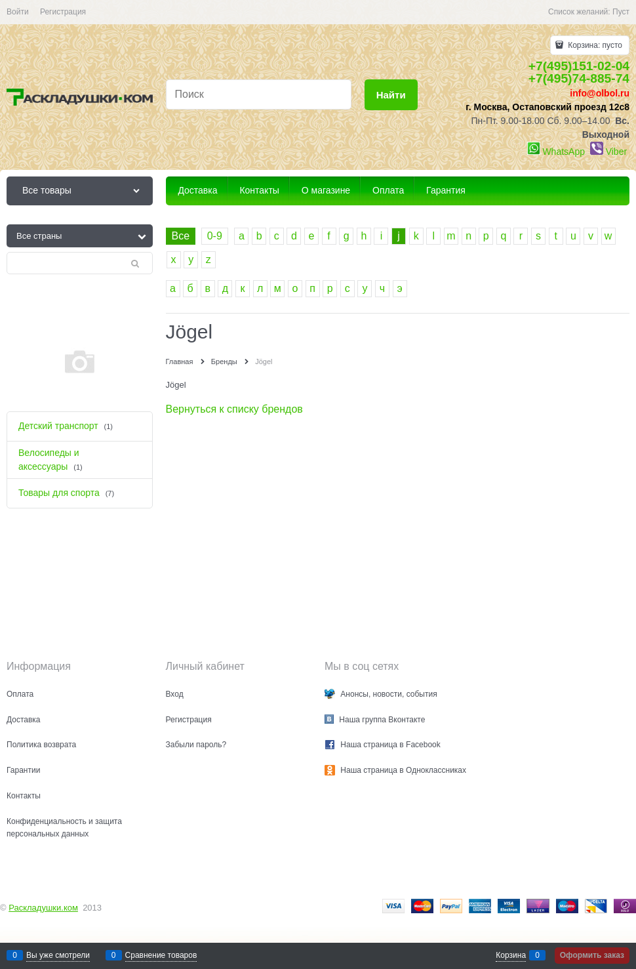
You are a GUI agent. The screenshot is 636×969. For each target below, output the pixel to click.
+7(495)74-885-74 (578, 78)
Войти (18, 11)
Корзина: (594, 45)
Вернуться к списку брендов (234, 409)
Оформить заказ (592, 955)
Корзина (511, 955)
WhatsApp (563, 151)
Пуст (620, 11)
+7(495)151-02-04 (578, 66)
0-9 (214, 235)
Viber (616, 151)
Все (181, 235)
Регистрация (63, 11)
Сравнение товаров (161, 955)
